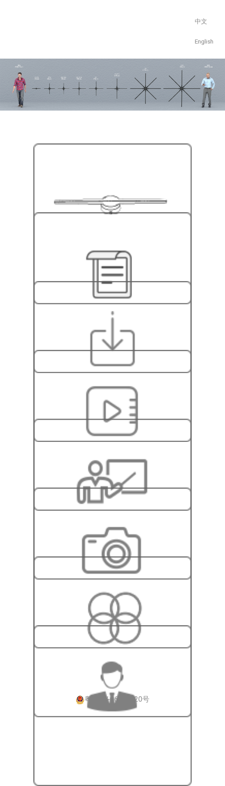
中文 (201, 21)
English (204, 41)
